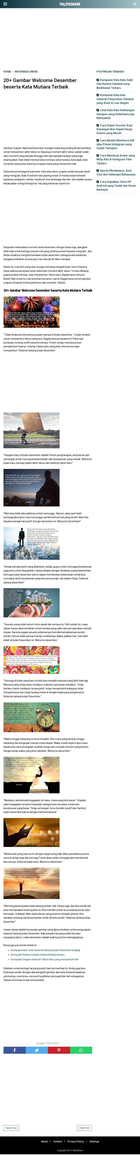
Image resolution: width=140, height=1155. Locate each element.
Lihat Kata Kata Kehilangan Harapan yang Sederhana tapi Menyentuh (115, 114)
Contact (57, 1142)
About (42, 1142)
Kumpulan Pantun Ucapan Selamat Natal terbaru (38, 955)
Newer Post (11, 1128)
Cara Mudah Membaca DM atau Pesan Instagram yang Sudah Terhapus (115, 144)
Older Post (84, 1128)
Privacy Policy (76, 1142)
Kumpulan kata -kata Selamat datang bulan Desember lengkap (45, 950)
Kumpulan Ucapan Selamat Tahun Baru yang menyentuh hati (44, 960)
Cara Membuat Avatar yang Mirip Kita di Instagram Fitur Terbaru (116, 159)
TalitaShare (70, 4)
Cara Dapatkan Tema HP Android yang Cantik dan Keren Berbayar (116, 185)
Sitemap (96, 1142)
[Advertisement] (70, 40)
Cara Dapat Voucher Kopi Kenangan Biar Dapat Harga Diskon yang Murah (114, 129)
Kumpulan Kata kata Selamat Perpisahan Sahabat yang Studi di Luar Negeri (115, 99)
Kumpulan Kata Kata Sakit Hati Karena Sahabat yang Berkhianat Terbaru (115, 84)
